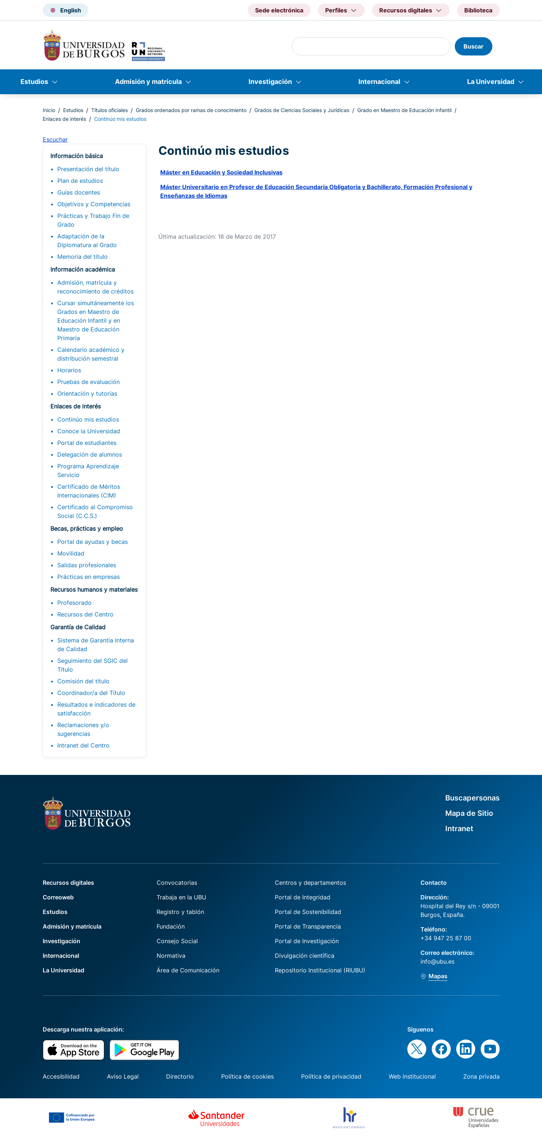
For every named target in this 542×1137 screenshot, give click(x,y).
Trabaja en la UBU (181, 897)
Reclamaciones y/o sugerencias (83, 729)
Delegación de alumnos (89, 454)
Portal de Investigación (307, 941)
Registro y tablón (180, 911)
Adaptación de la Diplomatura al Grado (87, 241)
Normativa (171, 955)
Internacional (379, 81)
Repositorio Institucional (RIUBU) (320, 970)
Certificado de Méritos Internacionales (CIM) (88, 491)
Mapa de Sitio (469, 813)
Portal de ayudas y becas (92, 541)
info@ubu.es (437, 961)
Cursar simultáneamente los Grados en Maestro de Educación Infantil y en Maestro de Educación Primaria (95, 320)
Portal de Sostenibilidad (308, 911)
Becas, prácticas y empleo (86, 528)
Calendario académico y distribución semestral (90, 354)
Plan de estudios (80, 180)
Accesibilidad (61, 1076)
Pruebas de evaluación (88, 381)
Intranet (459, 828)
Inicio (49, 110)
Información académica (82, 269)
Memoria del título (82, 256)
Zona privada (481, 1076)
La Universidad (490, 81)
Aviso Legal (123, 1076)
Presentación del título (88, 169)
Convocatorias (177, 882)
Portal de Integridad (302, 897)
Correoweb (58, 897)
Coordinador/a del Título (91, 692)
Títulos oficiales (109, 110)
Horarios (69, 370)
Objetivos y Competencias (93, 204)
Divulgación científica (304, 955)
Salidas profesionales (86, 565)
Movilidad (70, 553)
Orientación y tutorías (87, 393)
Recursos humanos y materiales (94, 589)
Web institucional (412, 1076)
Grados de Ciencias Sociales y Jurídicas (301, 110)
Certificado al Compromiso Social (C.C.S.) (95, 511)
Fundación (171, 926)
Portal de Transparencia (308, 926)
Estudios (34, 81)
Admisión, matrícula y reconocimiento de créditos (95, 287)
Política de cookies (247, 1076)
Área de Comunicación (188, 970)
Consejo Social (177, 941)
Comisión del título (83, 681)
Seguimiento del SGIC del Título (92, 665)
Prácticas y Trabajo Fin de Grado (93, 220)
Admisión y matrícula (148, 81)
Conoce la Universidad (88, 431)
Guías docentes (78, 192)
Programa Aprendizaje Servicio (88, 470)
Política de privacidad (331, 1076)
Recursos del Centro (85, 614)
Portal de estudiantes (86, 442)
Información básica (76, 156)
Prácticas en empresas (88, 576)
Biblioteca (478, 10)
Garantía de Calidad (77, 627)
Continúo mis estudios (88, 419)
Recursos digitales (68, 882)
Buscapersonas (472, 798)
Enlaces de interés (64, 119)
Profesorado (74, 602)
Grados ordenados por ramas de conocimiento (191, 110)
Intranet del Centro (83, 745)
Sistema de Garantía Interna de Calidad (95, 645)
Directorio (180, 1076)
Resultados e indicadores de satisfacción (96, 709)
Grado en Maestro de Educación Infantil (404, 110)
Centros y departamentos (310, 882)
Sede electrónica (279, 10)
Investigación (270, 81)
